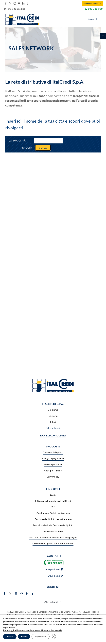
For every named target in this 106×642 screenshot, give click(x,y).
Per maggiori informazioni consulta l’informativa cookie (32, 630)
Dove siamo (54, 575)
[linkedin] (23, 3)
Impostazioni (40, 636)
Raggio (27, 147)
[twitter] (10, 3)
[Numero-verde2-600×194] (54, 560)
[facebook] (6, 3)
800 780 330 (95, 9)
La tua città (17, 140)
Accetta (9, 636)
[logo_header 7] (22, 14)
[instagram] (15, 3)
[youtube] (19, 3)
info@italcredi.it (16, 9)
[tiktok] (27, 3)
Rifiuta (24, 636)
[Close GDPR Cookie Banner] (53, 636)
